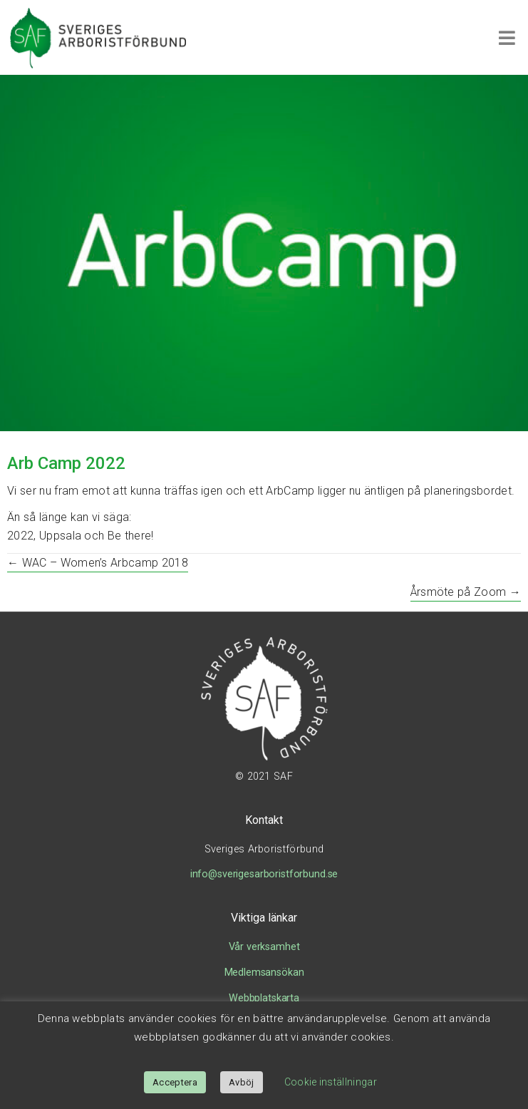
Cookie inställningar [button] (330, 1082)
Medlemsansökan (264, 972)
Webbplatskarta (264, 998)
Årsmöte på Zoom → (465, 592)
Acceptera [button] (174, 1082)
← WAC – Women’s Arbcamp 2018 (97, 562)
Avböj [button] (241, 1082)
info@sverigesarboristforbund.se (264, 874)
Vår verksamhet (264, 947)
